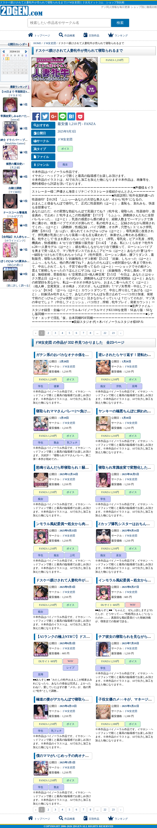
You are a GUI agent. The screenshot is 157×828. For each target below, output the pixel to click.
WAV (133, 604)
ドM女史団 (65, 139)
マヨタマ (15, 95)
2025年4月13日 (68, 706)
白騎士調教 (15, 188)
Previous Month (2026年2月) (4, 51)
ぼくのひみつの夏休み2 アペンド (19, 261)
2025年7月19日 (130, 643)
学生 (40, 386)
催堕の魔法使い (15, 163)
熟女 (56, 442)
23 (113, 332)
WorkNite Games (15, 143)
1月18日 (126, 417)
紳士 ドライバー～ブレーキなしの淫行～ (24, 139)
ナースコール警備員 (15, 212)
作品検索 (67, 35)
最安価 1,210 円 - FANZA (77, 124)
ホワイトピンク (15, 240)
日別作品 (91, 35)
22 (105, 332)
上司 (72, 555)
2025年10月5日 (130, 474)
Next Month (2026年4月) (26, 51)
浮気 (118, 386)
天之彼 (15, 167)
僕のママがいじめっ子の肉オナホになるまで (71, 756)
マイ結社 (15, 191)
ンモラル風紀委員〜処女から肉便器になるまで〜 (74, 524)
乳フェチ (72, 442)
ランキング (118, 35)
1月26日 (126, 361)
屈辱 (134, 386)
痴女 (65, 164)
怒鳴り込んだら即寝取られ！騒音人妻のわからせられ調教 (81, 467)
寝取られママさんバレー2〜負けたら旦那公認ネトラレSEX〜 (84, 411)
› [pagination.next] (120, 332)
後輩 (56, 386)
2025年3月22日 (130, 706)
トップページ (39, 35)
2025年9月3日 (67, 131)
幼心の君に (15, 264)
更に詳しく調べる (18, 285)
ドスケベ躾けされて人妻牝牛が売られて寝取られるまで (79, 50)
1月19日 (64, 417)
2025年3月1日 (67, 762)
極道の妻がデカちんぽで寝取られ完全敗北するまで (76, 699)
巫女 (118, 555)
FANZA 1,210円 (114, 60)
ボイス (65, 148)
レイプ (70, 667)
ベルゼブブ (15, 216)
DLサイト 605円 (110, 604)
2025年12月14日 (69, 474)
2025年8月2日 (67, 643)
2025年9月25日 (68, 530)
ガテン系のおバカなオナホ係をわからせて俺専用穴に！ (80, 355)
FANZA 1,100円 (110, 724)
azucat (15, 119)
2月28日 (64, 361)
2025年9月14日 (130, 530)
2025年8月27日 (130, 586)
